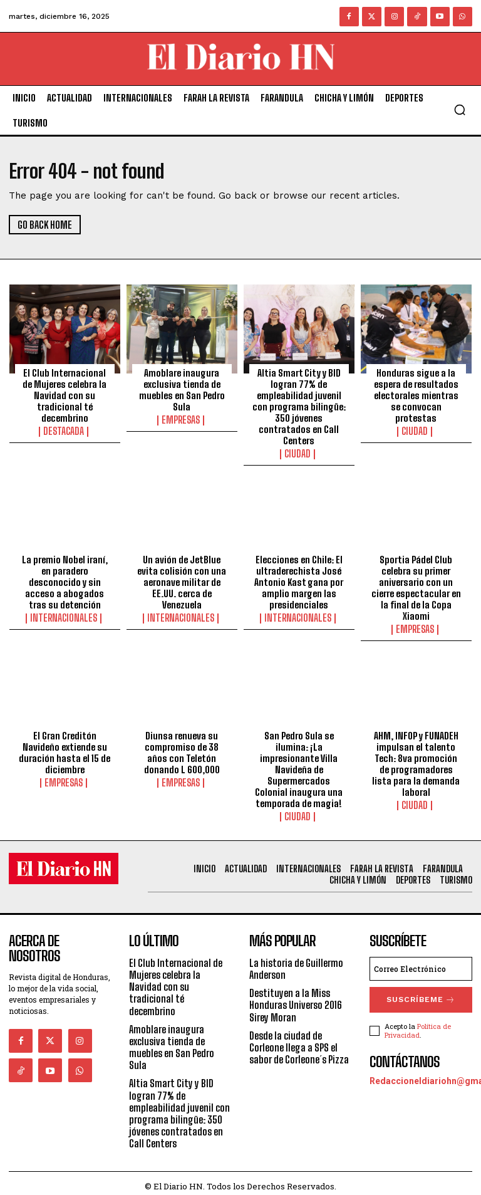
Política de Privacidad (418, 1020)
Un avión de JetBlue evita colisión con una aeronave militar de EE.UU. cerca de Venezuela (181, 580)
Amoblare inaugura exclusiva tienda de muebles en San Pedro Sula (182, 389)
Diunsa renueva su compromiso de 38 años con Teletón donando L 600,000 (182, 749)
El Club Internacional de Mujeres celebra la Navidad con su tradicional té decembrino (64, 395)
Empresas (182, 419)
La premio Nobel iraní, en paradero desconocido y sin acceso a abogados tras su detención (65, 580)
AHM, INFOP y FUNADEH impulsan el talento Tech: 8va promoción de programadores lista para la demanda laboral (416, 761)
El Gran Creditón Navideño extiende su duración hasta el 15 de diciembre (64, 749)
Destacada (64, 430)
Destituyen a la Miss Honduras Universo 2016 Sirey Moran (295, 998)
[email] (421, 962)
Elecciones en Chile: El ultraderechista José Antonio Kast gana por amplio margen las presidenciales (298, 580)
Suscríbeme (420, 991)
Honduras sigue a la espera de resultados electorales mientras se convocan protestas (416, 395)
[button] (459, 109)
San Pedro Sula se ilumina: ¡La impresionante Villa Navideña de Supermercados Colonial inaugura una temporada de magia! (299, 766)
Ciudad (299, 453)
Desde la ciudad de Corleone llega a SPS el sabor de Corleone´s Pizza (299, 1041)
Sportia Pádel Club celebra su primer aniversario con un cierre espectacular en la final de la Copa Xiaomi (416, 586)
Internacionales (65, 616)
